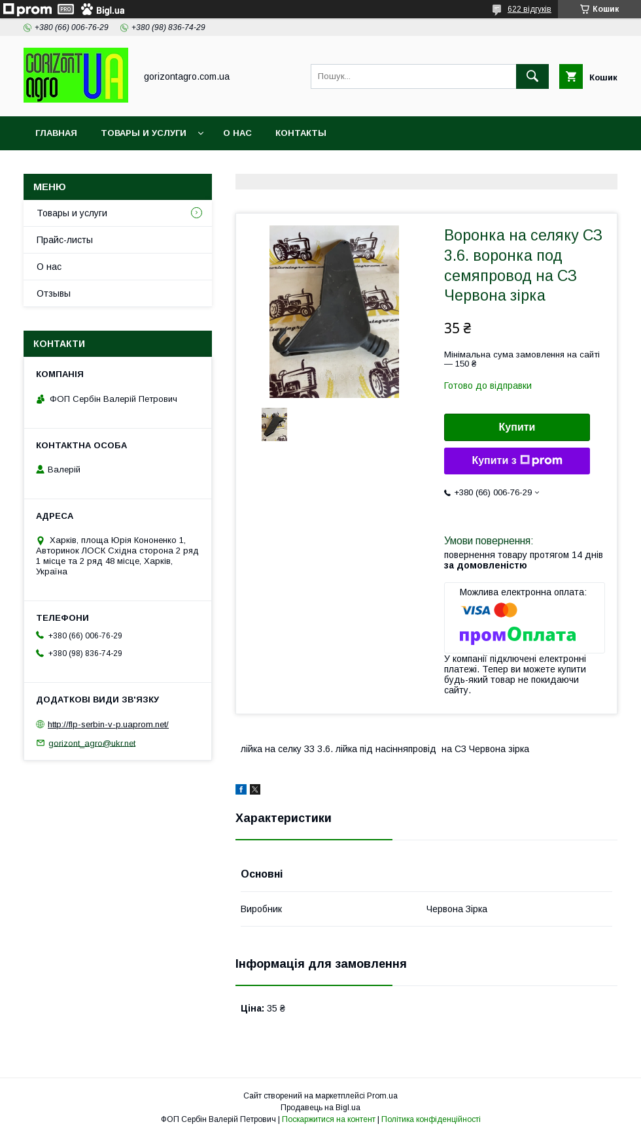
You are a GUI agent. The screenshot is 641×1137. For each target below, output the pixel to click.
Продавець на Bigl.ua (320, 1107)
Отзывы (54, 293)
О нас (237, 133)
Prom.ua (382, 1095)
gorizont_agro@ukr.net (91, 743)
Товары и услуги (143, 133)
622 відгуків (529, 9)
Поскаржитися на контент (328, 1119)
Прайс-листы (65, 240)
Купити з (517, 461)
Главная (56, 133)
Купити (517, 427)
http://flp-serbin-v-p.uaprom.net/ (108, 724)
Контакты (300, 133)
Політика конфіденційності (431, 1119)
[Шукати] (532, 76)
